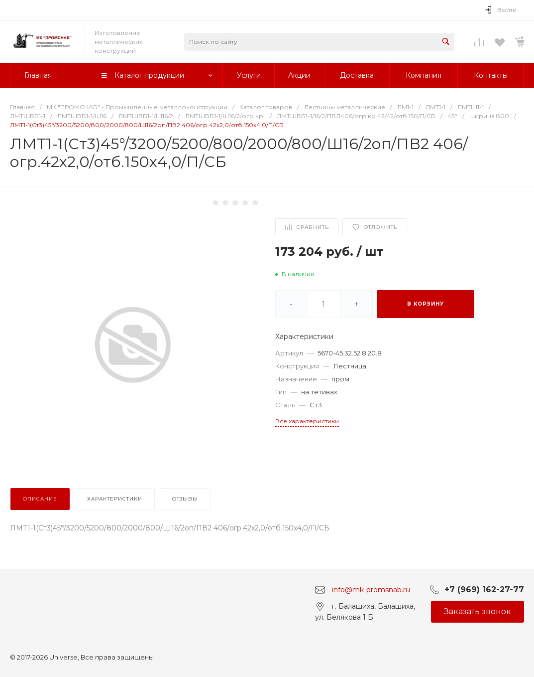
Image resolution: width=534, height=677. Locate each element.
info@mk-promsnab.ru (371, 589)
